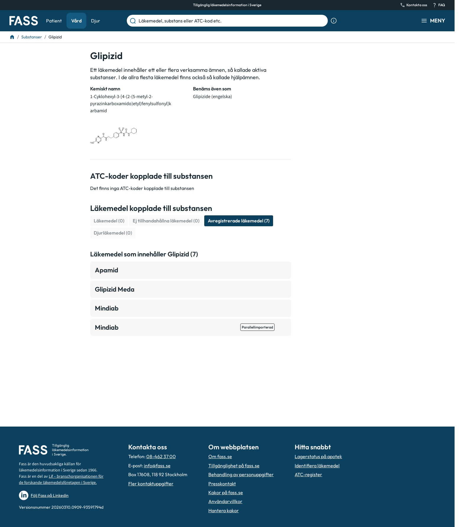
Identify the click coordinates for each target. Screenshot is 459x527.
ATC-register (308, 474)
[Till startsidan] (12, 37)
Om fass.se (220, 456)
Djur (95, 21)
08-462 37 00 (161, 456)
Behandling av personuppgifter (241, 474)
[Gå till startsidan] (23, 20)
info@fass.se (157, 466)
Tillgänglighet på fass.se (233, 466)
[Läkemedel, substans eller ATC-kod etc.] (232, 20)
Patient (54, 21)
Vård (76, 21)
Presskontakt (222, 484)
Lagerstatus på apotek (318, 456)
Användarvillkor (225, 501)
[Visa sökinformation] (333, 21)
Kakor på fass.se (225, 492)
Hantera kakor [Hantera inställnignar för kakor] (223, 510)
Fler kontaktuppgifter (150, 484)
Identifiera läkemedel (317, 466)
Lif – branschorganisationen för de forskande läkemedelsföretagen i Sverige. (61, 480)
